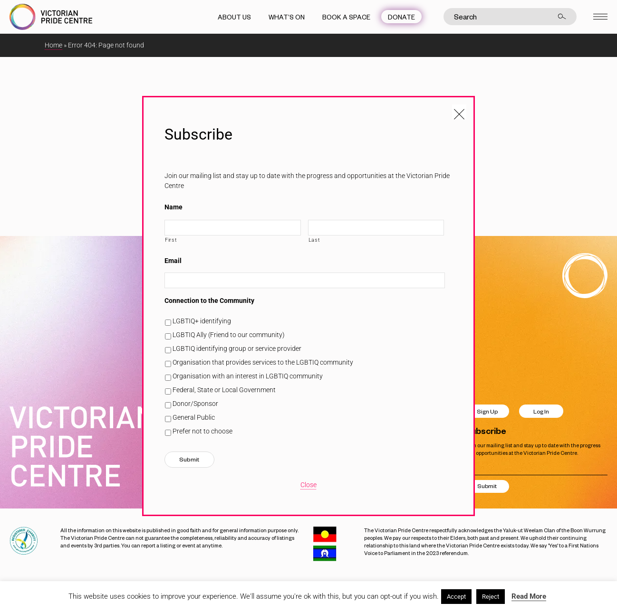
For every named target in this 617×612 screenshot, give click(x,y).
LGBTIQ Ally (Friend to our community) (229, 335)
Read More (528, 596)
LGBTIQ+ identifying (202, 321)
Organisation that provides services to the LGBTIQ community (263, 362)
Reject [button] (490, 596)
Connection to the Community (209, 300)
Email (173, 260)
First (171, 239)
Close (308, 485)
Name (173, 207)
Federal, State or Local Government (224, 390)
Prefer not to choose (202, 431)
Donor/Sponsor (195, 403)
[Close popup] (459, 111)
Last (314, 239)
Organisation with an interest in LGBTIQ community (248, 376)
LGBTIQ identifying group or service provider (237, 348)
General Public (194, 417)
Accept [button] (456, 596)
